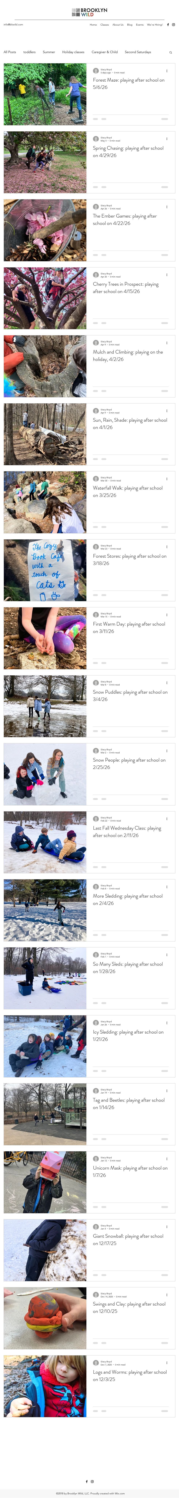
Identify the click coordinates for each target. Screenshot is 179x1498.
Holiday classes (73, 52)
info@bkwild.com (13, 24)
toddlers (29, 52)
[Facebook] (168, 24)
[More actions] (168, 71)
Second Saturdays (138, 52)
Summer (49, 52)
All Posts (10, 52)
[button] (170, 53)
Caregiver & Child (105, 52)
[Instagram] (173, 24)
